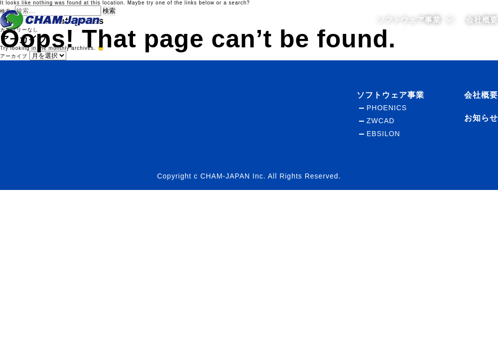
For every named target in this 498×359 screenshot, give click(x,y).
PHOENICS (387, 108)
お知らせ (481, 118)
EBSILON (383, 134)
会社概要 (481, 95)
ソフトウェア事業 (390, 95)
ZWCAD (380, 121)
